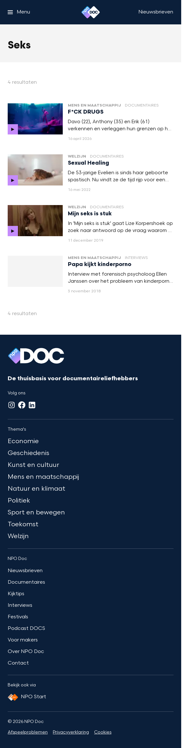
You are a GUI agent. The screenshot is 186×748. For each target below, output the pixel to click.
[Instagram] (11, 405)
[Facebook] (22, 405)
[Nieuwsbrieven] (156, 12)
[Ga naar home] (90, 12)
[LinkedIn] (32, 405)
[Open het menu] (19, 12)
